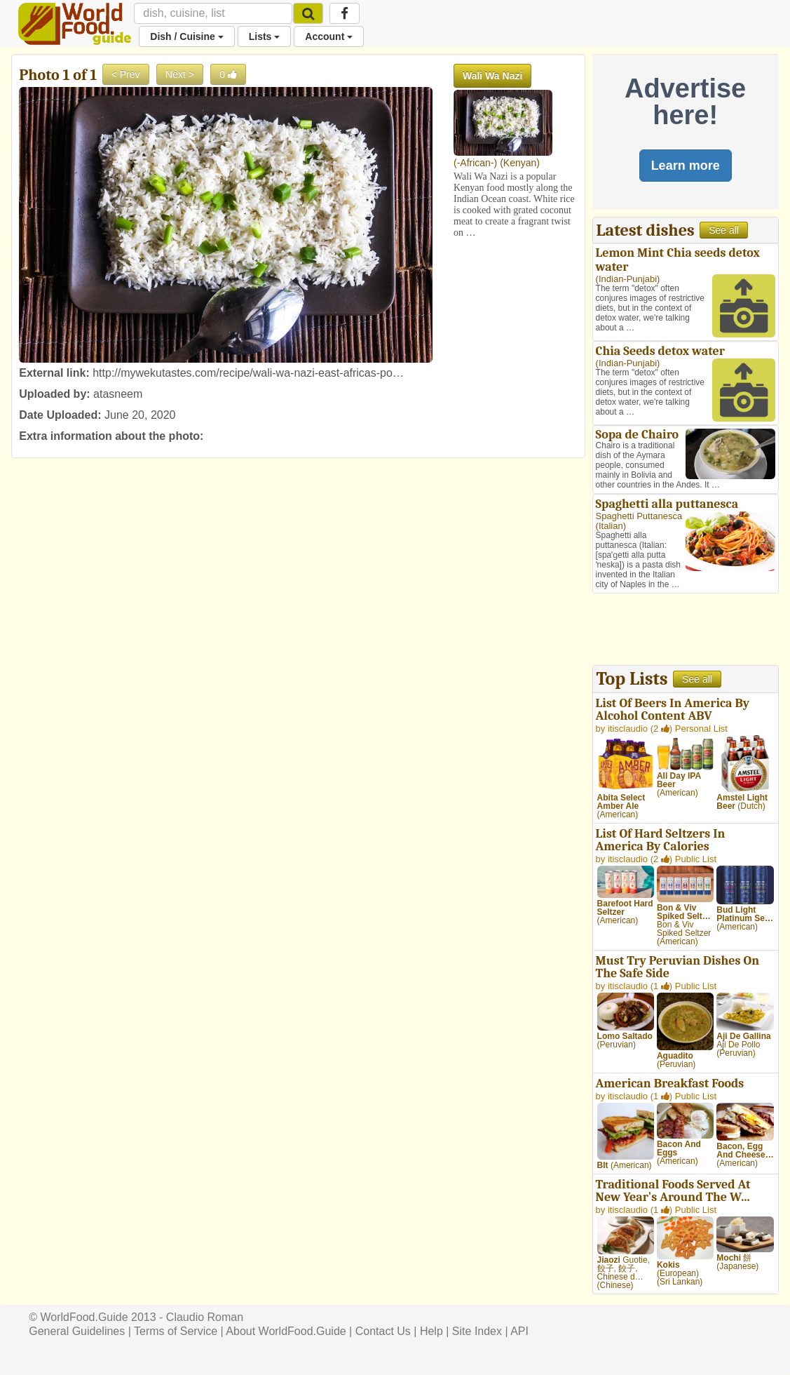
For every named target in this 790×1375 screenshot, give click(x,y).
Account (329, 36)
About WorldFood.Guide (286, 1331)
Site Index (477, 1331)
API (519, 1331)
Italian (611, 526)
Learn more (685, 166)
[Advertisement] (685, 631)
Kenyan (519, 162)
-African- (475, 162)
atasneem (117, 394)
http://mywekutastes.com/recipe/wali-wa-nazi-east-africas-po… (248, 373)
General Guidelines (77, 1331)
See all (724, 230)
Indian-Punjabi (628, 279)
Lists (264, 36)
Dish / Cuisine (186, 36)
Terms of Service (175, 1331)
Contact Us (383, 1331)
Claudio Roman (204, 1317)
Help (431, 1331)
